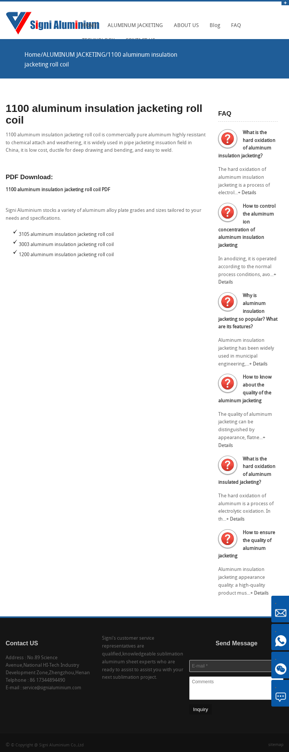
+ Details (247, 192)
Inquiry (200, 709)
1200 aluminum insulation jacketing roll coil (66, 254)
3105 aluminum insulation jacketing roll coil (66, 234)
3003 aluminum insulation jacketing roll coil (66, 244)
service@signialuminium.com (52, 688)
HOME (87, 28)
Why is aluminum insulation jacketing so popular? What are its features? (247, 311)
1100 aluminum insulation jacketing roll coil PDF (58, 189)
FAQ (234, 28)
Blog (213, 28)
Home (32, 55)
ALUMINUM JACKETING (133, 28)
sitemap (275, 745)
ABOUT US (184, 28)
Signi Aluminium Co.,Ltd (61, 745)
